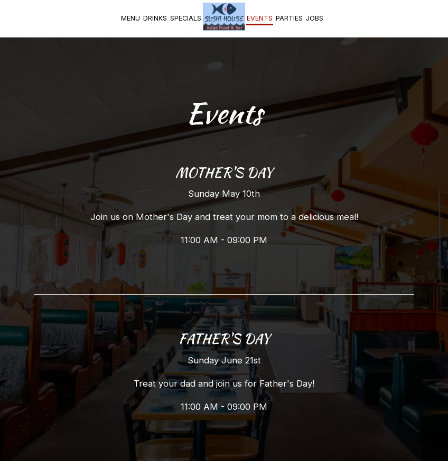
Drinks (155, 18)
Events (260, 18)
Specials (185, 18)
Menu (130, 18)
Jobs (314, 18)
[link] (224, 17)
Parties (289, 18)
